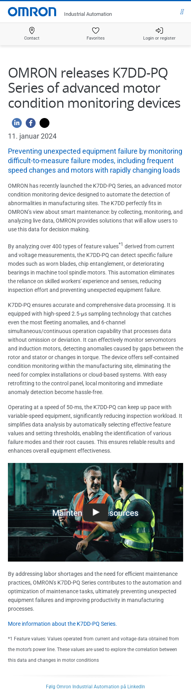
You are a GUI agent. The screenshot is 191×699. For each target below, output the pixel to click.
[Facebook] (29, 125)
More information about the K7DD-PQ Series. (62, 624)
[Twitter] (42, 125)
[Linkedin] (15, 125)
